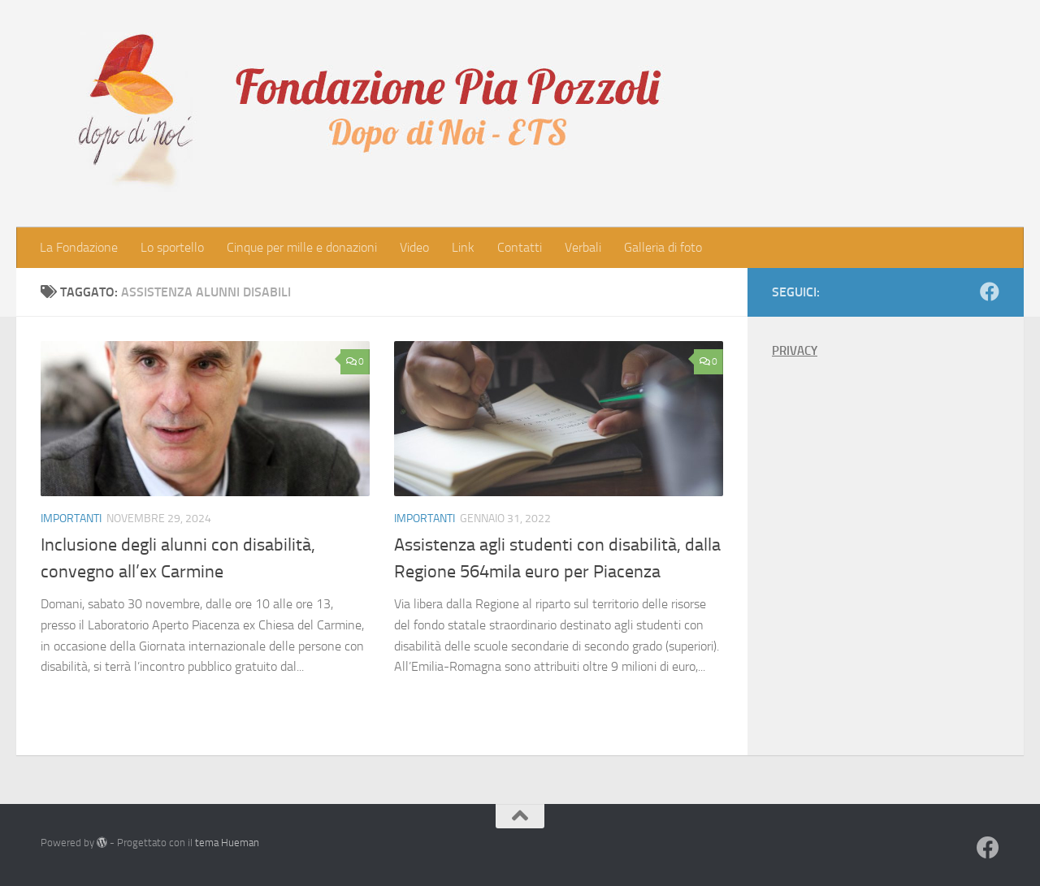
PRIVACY (794, 351)
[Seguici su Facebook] (989, 291)
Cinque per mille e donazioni (302, 247)
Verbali (583, 247)
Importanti (71, 518)
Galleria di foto (663, 247)
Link (463, 247)
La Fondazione (79, 247)
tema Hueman (227, 842)
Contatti (519, 247)
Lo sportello (172, 247)
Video (414, 247)
